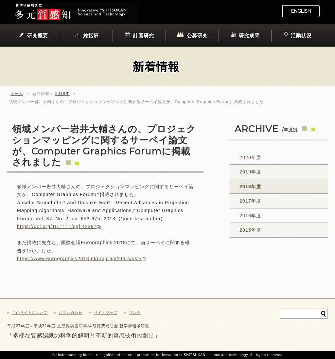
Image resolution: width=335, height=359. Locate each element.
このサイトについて (29, 312)
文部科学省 (68, 326)
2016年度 (250, 215)
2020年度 (250, 157)
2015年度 (250, 230)
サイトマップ (105, 312)
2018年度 (250, 186)
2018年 (62, 93)
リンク (135, 312)
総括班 (91, 35)
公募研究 (197, 35)
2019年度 (250, 171)
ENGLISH (301, 11)
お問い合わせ (70, 312)
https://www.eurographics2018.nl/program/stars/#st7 (79, 258)
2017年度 (250, 201)
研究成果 (249, 35)
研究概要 (37, 35)
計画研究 (143, 35)
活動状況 (301, 35)
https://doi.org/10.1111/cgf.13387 (57, 226)
